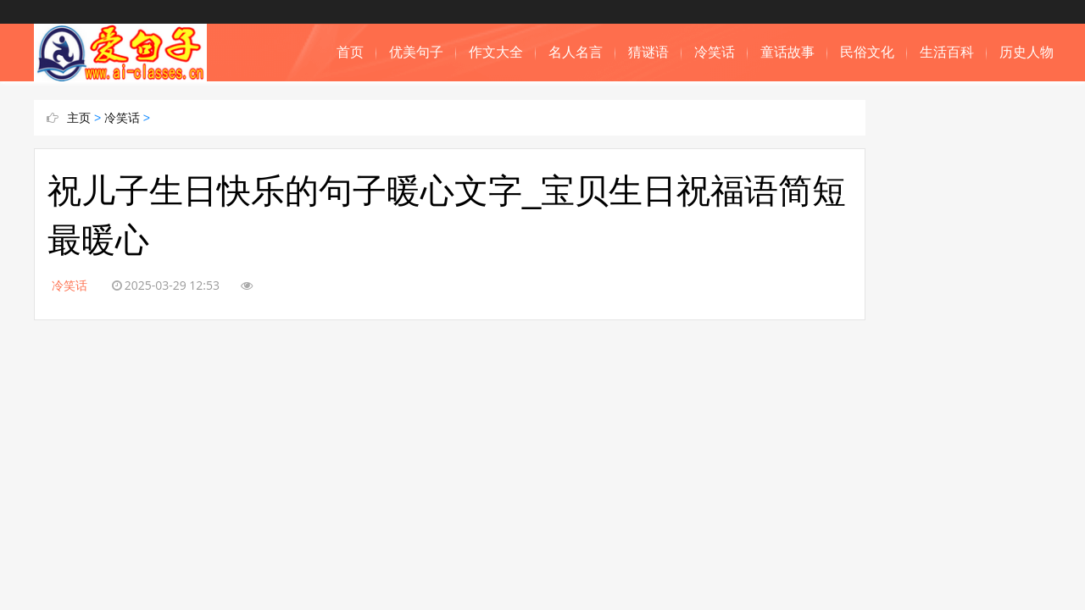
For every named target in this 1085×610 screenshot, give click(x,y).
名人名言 (575, 52)
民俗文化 (867, 52)
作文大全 (496, 52)
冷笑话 (714, 52)
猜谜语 (648, 52)
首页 (350, 52)
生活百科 (947, 52)
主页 (79, 118)
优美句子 (416, 52)
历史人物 (1026, 52)
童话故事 (787, 52)
